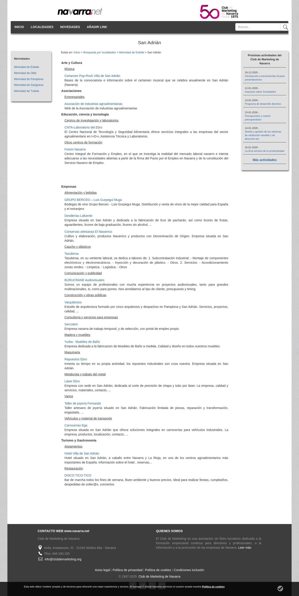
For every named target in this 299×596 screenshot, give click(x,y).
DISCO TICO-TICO (77, 475)
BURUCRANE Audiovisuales (84, 280)
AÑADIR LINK (97, 27)
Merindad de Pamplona (28, 79)
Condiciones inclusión (189, 570)
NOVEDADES (70, 27)
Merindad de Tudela (26, 91)
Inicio (77, 52)
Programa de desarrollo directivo (263, 103)
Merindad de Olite (25, 73)
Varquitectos (73, 302)
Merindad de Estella (26, 67)
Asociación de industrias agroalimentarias (93, 104)
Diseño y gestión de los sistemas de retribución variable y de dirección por (263, 135)
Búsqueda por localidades (99, 52)
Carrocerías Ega (75, 425)
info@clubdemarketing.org (63, 559)
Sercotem (71, 324)
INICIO (19, 27)
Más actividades (265, 160)
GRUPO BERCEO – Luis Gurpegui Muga (93, 200)
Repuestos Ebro (75, 359)
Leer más (244, 547)
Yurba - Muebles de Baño (82, 342)
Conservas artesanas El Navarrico (88, 231)
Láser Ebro (72, 381)
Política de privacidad (127, 570)
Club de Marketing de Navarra (159, 576)
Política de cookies (158, 570)
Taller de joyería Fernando (82, 403)
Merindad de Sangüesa (28, 85)
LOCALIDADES (42, 27)
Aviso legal (102, 570)
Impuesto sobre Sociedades (260, 91)
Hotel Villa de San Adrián (81, 453)
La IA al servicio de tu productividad (264, 151)
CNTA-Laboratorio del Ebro (83, 127)
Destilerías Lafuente (78, 216)
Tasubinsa (71, 253)
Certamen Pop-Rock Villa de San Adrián (92, 76)
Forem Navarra (74, 149)
